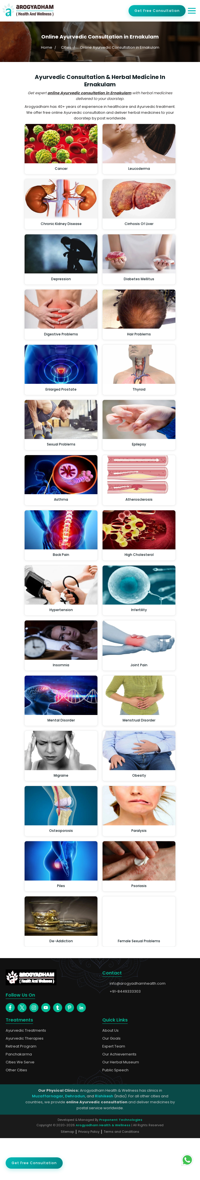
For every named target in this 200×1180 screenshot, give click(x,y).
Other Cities (16, 1112)
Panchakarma (19, 1096)
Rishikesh (104, 1138)
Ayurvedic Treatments (26, 1072)
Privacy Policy (88, 1173)
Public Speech (115, 1112)
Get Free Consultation (157, 10)
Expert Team (113, 1088)
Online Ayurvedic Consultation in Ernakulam (119, 47)
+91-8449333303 (121, 998)
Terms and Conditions (121, 1173)
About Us (110, 1072)
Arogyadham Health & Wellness (103, 1167)
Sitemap (67, 1173)
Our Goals (111, 1080)
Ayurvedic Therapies (25, 1080)
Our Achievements (119, 1096)
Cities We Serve (20, 1104)
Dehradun (75, 1138)
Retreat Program (21, 1088)
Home (46, 47)
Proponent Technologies (120, 1161)
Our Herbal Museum (120, 1104)
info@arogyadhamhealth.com (134, 990)
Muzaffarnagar (47, 1138)
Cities (66, 47)
